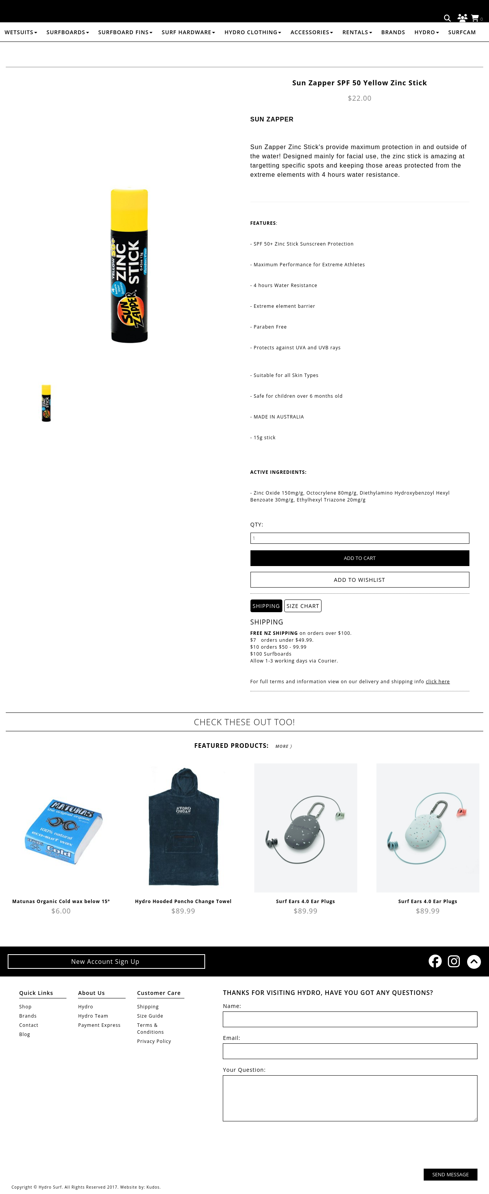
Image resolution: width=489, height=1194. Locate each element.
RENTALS (357, 51)
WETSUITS (21, 51)
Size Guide (150, 1016)
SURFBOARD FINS (125, 51)
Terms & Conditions (150, 1028)
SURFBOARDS (67, 51)
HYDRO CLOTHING (252, 51)
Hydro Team (93, 1016)
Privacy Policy (154, 1041)
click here (438, 681)
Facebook (434, 961)
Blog (24, 1034)
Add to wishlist (360, 579)
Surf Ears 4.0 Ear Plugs (305, 901)
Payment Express (99, 1025)
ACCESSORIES (311, 51)
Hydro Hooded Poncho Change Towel (183, 901)
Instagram (453, 961)
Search (448, 18)
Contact (28, 1025)
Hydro (426, 51)
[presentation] (419, 1146)
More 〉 (283, 746)
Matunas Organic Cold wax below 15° (61, 901)
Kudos (152, 1187)
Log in (461, 18)
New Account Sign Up (106, 961)
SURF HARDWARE (188, 51)
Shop (25, 1006)
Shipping (148, 1006)
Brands (393, 51)
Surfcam (462, 51)
